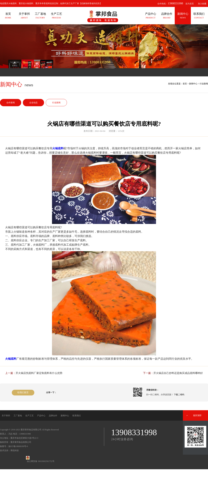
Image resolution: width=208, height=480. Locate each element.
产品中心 (41, 415)
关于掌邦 (6, 415)
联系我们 (76, 415)
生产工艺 (29, 415)
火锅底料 (57, 148)
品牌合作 (53, 415)
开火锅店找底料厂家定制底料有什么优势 (39, 373)
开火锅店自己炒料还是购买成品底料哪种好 (178, 373)
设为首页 (189, 3)
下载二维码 (179, 394)
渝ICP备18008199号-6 (18, 446)
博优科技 (14, 450)
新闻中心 (193, 83)
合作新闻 (10, 102)
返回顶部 (197, 415)
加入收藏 (202, 3)
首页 (185, 83)
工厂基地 (18, 415)
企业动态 (33, 102)
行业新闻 (56, 102)
